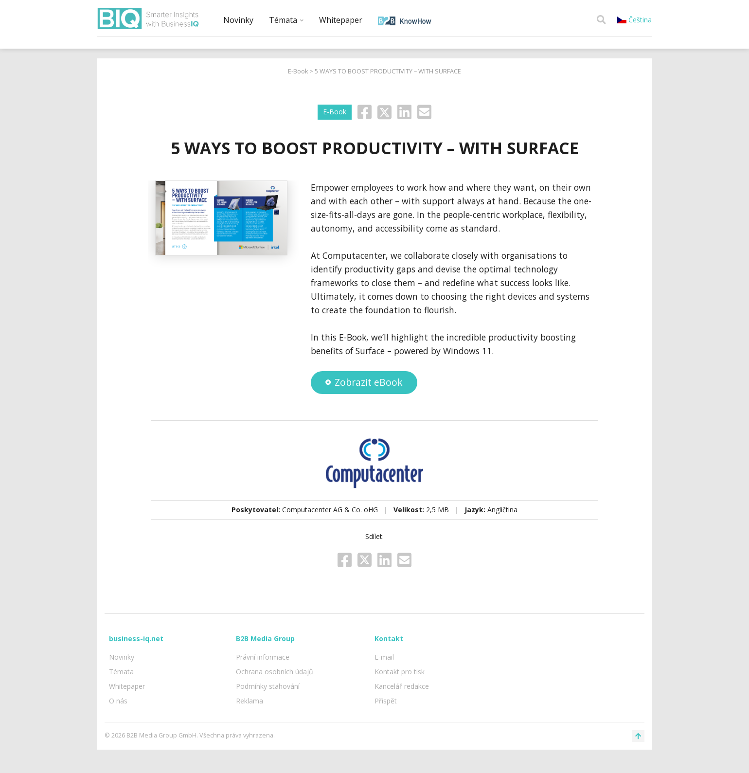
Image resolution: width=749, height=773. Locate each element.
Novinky (238, 20)
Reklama (249, 700)
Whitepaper (340, 20)
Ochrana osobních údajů (274, 671)
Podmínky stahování (268, 686)
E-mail (384, 657)
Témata (286, 20)
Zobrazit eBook (364, 382)
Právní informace (262, 657)
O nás (118, 700)
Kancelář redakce (401, 686)
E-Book (298, 71)
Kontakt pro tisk (399, 671)
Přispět (385, 700)
